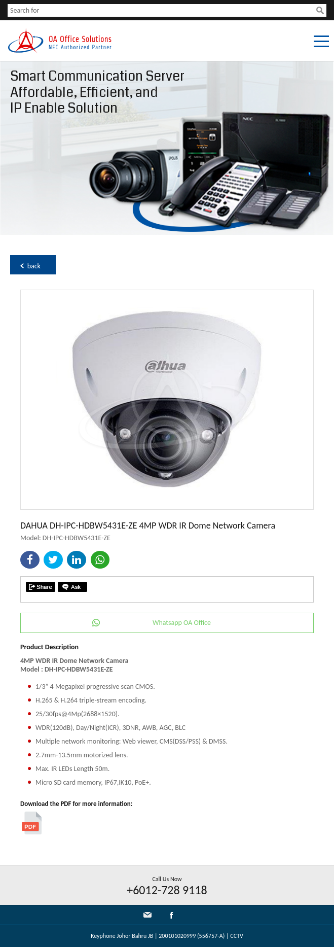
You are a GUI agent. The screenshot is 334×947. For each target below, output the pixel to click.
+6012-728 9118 (167, 890)
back (34, 266)
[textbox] (162, 10)
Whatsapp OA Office (182, 622)
